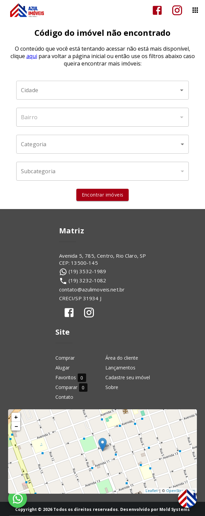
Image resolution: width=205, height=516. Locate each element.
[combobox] (102, 90)
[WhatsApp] (17, 498)
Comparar (71, 387)
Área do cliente (121, 358)
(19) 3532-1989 (87, 271)
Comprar (65, 358)
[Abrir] (181, 90)
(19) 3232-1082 (87, 280)
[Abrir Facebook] (157, 10)
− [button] (16, 426)
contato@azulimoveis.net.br (92, 289)
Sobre (111, 387)
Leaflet (152, 490)
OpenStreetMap (180, 490)
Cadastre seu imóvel (127, 377)
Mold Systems (174, 509)
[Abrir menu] (195, 10)
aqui (31, 56)
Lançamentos (120, 367)
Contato (64, 397)
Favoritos (70, 377)
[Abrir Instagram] (177, 10)
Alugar (62, 367)
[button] (102, 144)
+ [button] (16, 417)
